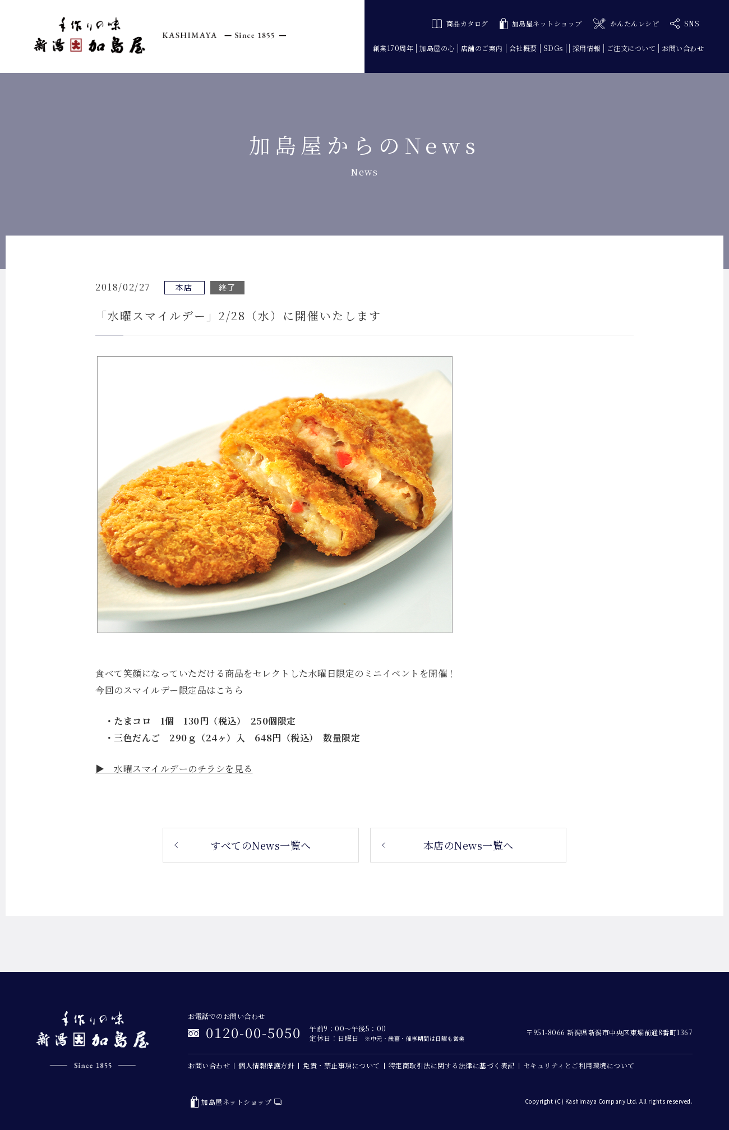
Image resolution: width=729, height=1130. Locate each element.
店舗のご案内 (482, 48)
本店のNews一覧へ (468, 845)
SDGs (553, 48)
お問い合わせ (683, 48)
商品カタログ (460, 23)
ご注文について (631, 48)
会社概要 (523, 48)
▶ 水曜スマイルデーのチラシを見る (174, 768)
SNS (684, 24)
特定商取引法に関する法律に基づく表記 (452, 1065)
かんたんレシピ (626, 24)
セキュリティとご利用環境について (579, 1065)
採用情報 (587, 48)
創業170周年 (393, 48)
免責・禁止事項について (341, 1065)
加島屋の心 (437, 48)
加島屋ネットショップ (541, 24)
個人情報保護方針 (266, 1065)
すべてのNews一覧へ (260, 845)
